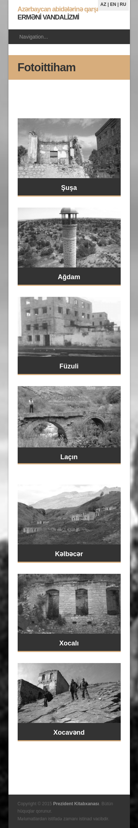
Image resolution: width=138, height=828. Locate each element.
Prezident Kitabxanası (76, 803)
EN (113, 4)
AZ (103, 4)
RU (123, 4)
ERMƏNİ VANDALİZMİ (58, 13)
